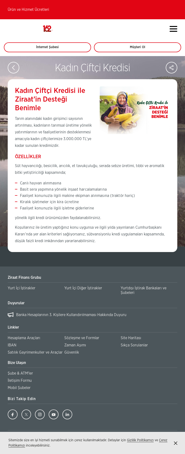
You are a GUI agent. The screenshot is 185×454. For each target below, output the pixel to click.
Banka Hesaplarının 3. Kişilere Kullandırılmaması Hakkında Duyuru (71, 315)
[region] (92, 314)
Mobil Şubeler (19, 388)
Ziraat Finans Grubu (24, 277)
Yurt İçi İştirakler (21, 288)
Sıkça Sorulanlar (134, 345)
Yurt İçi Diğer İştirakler (83, 288)
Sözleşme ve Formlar (81, 338)
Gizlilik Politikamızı (140, 440)
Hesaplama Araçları (24, 338)
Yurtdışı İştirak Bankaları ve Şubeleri (143, 290)
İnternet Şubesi (50, 48)
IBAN (12, 345)
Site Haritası (131, 338)
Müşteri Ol (142, 48)
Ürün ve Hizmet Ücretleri (28, 10)
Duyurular (16, 303)
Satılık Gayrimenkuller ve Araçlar (35, 352)
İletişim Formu (20, 381)
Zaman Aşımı (75, 345)
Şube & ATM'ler (20, 373)
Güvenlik (71, 352)
